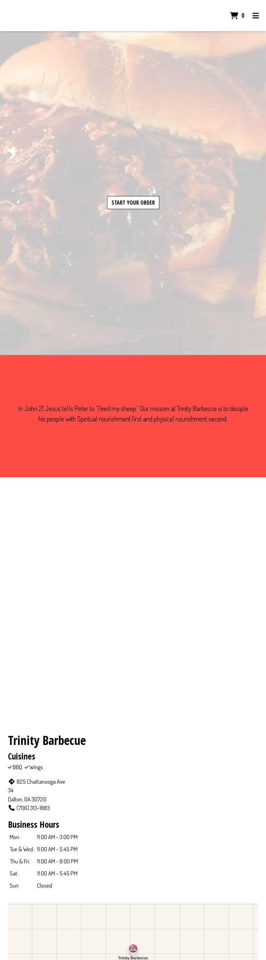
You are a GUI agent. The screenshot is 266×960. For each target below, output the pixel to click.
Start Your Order (133, 202)
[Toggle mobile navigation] (255, 15)
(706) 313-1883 (29, 807)
